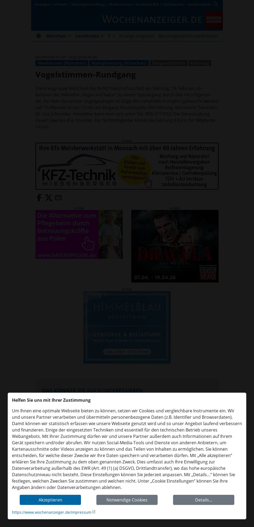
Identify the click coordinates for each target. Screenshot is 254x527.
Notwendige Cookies (127, 500)
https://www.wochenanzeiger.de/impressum (51, 512)
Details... (203, 500)
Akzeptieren (50, 500)
